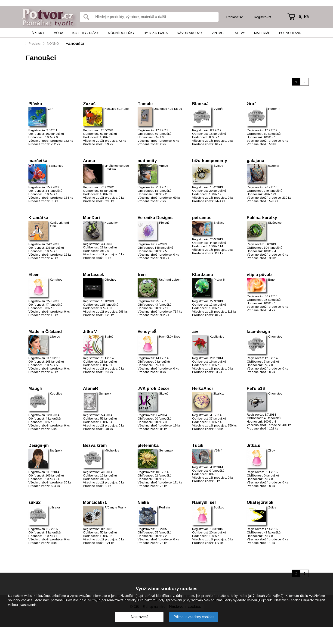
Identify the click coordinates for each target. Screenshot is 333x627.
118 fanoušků (109, 304)
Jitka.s (253, 445)
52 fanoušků (108, 418)
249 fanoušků (273, 190)
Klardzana (202, 274)
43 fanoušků (163, 304)
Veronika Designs (155, 217)
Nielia (143, 502)
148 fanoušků (164, 247)
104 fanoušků (273, 247)
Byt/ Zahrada (156, 33)
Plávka (35, 103)
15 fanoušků (217, 133)
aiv (195, 331)
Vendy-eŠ (147, 331)
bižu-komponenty (209, 160)
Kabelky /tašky (85, 33)
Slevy (240, 33)
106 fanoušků (55, 475)
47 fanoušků (54, 304)
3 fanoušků (53, 532)
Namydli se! (204, 502)
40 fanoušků (272, 418)
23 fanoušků (108, 361)
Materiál (262, 33)
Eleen (34, 274)
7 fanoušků (271, 361)
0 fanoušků (162, 361)
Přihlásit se (234, 17)
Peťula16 (256, 388)
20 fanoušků (217, 532)
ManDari (91, 217)
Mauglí (35, 388)
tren (142, 274)
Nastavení (139, 617)
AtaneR (90, 388)
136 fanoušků (55, 247)
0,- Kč (304, 17)
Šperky (38, 33)
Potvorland (290, 33)
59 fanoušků (163, 133)
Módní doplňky (121, 33)
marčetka (37, 160)
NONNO (53, 43)
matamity (147, 160)
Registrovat (262, 17)
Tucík (197, 445)
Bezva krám (95, 445)
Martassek (93, 274)
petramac (201, 217)
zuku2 (34, 502)
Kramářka (38, 217)
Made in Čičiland (45, 331)
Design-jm (38, 445)
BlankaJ (200, 103)
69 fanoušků (108, 133)
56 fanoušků (108, 190)
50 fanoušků (163, 418)
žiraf (251, 103)
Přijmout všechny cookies (193, 617)
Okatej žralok (260, 502)
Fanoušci (74, 43)
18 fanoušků (163, 190)
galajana (255, 160)
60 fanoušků (272, 133)
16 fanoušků (217, 361)
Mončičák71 (95, 502)
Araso (89, 160)
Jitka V (90, 331)
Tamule (145, 103)
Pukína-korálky (262, 217)
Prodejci (34, 43)
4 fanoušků (53, 418)
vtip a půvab (259, 274)
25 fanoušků (272, 299)
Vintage (219, 33)
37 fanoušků (217, 418)
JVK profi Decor (153, 388)
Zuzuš (89, 103)
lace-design (258, 331)
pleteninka (148, 445)
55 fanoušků (163, 532)
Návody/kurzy (189, 33)
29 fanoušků (217, 190)
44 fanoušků (217, 243)
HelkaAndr (202, 388)
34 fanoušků (54, 190)
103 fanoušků (55, 361)
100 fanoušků (55, 133)
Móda (58, 33)
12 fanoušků (217, 304)
